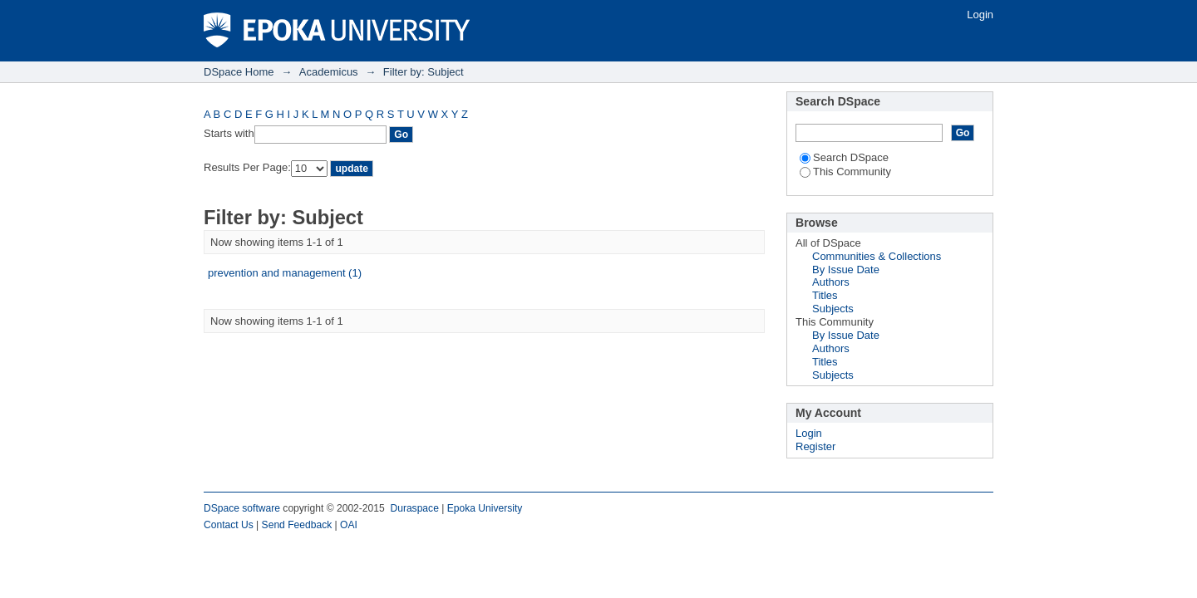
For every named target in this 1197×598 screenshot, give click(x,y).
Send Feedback (297, 525)
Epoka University (485, 508)
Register (815, 446)
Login (980, 14)
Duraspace (414, 508)
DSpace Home (239, 72)
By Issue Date (845, 269)
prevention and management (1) (285, 273)
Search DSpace (844, 157)
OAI (348, 525)
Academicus (328, 72)
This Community (845, 171)
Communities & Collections (876, 256)
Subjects (833, 308)
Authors (831, 282)
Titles (825, 295)
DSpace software (242, 508)
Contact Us (229, 525)
